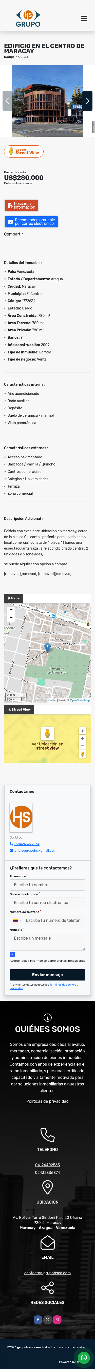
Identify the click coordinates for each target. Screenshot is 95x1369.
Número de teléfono (25, 912)
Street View (24, 151)
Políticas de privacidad (47, 1101)
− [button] (11, 618)
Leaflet (52, 700)
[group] (47, 100)
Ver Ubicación (45, 744)
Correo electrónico (25, 894)
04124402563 (47, 1165)
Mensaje (17, 929)
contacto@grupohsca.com (47, 1273)
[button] (23, 132)
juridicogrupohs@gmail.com (35, 850)
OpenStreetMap (80, 700)
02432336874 (47, 1172)
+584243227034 (27, 844)
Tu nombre (18, 876)
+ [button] (11, 610)
